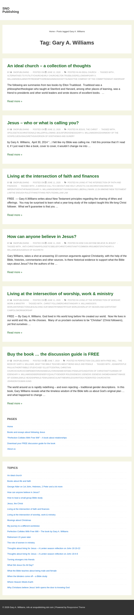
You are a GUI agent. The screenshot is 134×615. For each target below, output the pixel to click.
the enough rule (20, 193)
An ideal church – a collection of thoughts (49, 65)
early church (49, 76)
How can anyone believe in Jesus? (41, 236)
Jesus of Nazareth (33, 250)
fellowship (82, 76)
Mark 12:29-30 (95, 189)
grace (97, 133)
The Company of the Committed (90, 79)
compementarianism (35, 371)
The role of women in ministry (21, 542)
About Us (51, 3)
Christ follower (53, 303)
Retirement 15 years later (19, 537)
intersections (22, 307)
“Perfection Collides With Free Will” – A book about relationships (37, 437)
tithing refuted (46, 193)
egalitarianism (54, 371)
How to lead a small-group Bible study (25, 498)
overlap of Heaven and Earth (95, 307)
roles (70, 378)
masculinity (56, 378)
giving (67, 189)
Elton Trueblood (66, 76)
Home (36, 3)
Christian (97, 186)
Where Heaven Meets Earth (20, 582)
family (69, 371)
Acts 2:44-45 (86, 186)
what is (111, 79)
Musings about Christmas (19, 520)
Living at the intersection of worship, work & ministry (60, 293)
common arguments (90, 246)
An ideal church (87, 72)
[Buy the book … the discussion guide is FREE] (53, 361)
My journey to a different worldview (23, 526)
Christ (24, 133)
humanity (114, 374)
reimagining (50, 79)
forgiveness (69, 133)
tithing (34, 193)
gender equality (47, 374)
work (20, 310)
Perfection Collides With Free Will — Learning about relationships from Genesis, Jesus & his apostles (76, 14)
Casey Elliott (43, 367)
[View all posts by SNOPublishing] (20, 72)
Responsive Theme (76, 607)
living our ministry (47, 307)
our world (73, 307)
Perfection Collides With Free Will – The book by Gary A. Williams (37, 531)
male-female (43, 378)
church (38, 76)
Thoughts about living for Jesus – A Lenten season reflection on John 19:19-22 (43, 548)
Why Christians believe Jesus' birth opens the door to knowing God (38, 587)
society (61, 79)
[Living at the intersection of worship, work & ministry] (53, 300)
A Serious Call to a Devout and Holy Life (58, 186)
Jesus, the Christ (88, 129)
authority (17, 367)
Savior (36, 136)
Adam (115, 364)
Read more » (14, 101)
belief (55, 246)
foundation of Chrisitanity (95, 371)
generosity (58, 189)
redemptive (37, 79)
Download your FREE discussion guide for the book (31, 443)
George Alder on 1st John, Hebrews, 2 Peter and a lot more (35, 486)
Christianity (72, 246)
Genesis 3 (98, 374)
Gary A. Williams (85, 133)
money (106, 189)
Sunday (70, 79)
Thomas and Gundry (64, 136)
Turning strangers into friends (21, 559)
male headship (28, 378)
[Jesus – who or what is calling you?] (53, 129)
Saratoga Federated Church (89, 378)
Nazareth (28, 136)
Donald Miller (36, 133)
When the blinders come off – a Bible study (27, 576)
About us (11, 449)
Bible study (29, 367)
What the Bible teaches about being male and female (64, 364)
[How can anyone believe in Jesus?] (53, 243)
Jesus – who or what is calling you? (43, 122)
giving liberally (80, 189)
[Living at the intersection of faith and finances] (53, 182)
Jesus (19, 136)
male (17, 378)
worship (120, 79)
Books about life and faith (19, 481)
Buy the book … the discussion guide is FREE (53, 354)
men (65, 378)
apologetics (14, 133)
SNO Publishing (10, 10)
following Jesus (53, 133)
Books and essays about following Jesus (88, 3)
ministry (26, 79)
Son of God (46, 136)
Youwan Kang (24, 381)
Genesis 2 (88, 374)
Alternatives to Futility (20, 76)
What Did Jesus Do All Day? (20, 565)
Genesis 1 (77, 374)
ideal (19, 79)
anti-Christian (30, 246)
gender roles (64, 374)
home (106, 374)
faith (21, 189)
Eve (64, 371)
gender (34, 374)
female (76, 371)
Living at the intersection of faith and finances (53, 176)
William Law (61, 193)
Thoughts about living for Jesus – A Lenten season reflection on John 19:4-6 (42, 554)
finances (29, 189)
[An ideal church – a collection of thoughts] (53, 72)
